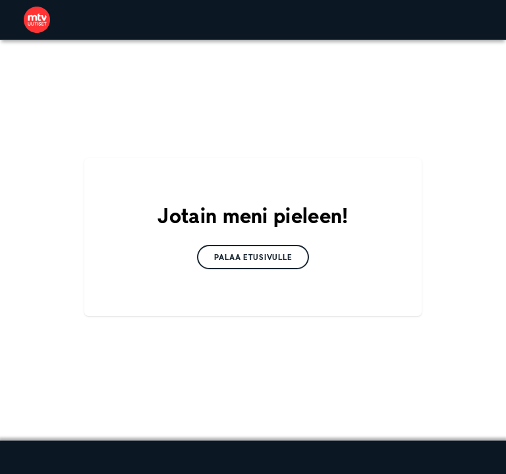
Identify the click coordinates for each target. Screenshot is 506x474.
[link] (37, 20)
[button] (253, 257)
